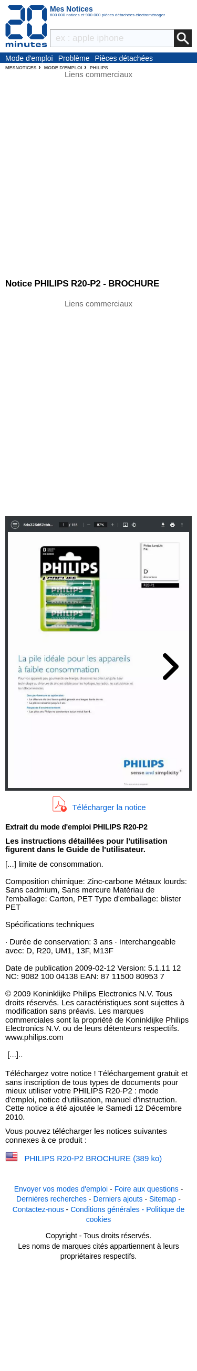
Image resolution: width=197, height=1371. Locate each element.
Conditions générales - (108, 1209)
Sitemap (162, 1199)
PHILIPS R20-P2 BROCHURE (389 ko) (93, 1158)
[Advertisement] (98, 407)
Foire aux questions (147, 1189)
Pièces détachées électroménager (124, 58)
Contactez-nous (38, 1209)
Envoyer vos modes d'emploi (61, 1189)
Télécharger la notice (109, 806)
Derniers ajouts (117, 1199)
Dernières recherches (51, 1199)
